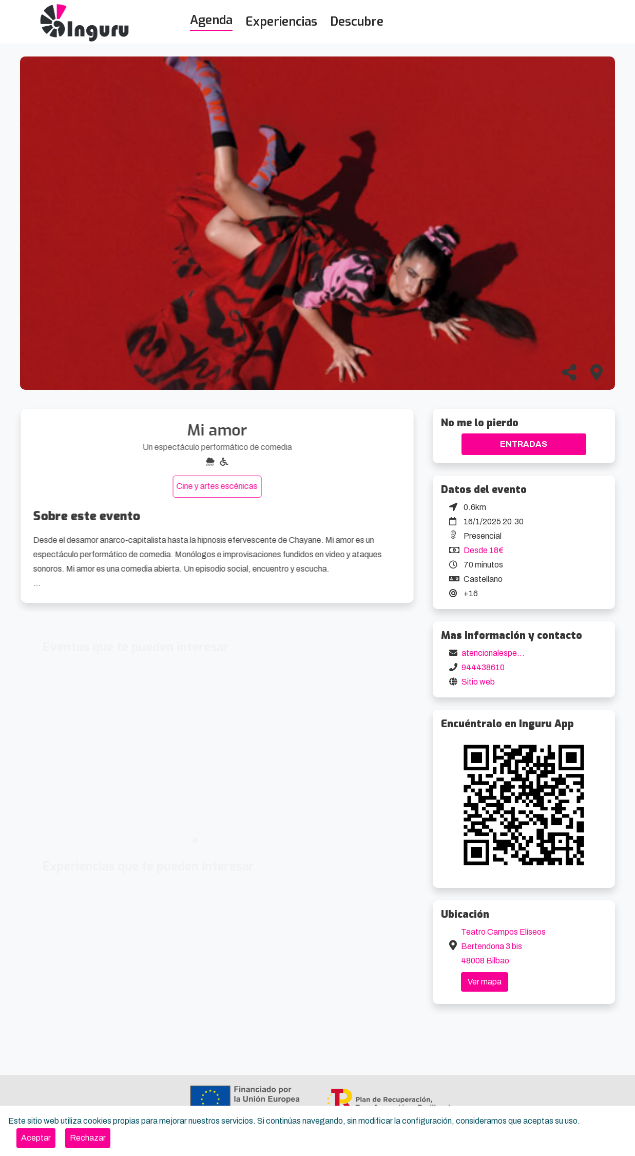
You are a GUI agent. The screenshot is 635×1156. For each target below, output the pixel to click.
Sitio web (478, 681)
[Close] (35, 1138)
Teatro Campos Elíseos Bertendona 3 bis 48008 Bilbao (503, 946)
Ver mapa (485, 981)
